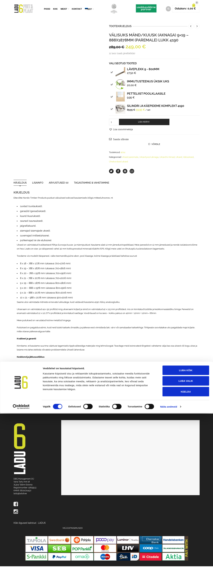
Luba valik (185, 540)
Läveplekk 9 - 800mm (143, 74)
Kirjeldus (20, 188)
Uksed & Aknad (167, 162)
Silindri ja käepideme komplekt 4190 (155, 111)
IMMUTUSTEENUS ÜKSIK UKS (148, 87)
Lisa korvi (143, 127)
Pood (47, 12)
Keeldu (186, 550)
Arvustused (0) (58, 188)
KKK (55, 12)
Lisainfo (37, 188)
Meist (64, 12)
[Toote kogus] (114, 127)
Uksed (179, 162)
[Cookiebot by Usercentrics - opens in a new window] (21, 565)
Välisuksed (188, 162)
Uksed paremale (130, 162)
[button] (121, 135)
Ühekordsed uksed (118, 167)
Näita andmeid (168, 565)
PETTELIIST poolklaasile (146, 99)
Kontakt (77, 12)
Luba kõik (186, 529)
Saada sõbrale (121, 145)
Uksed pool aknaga (148, 162)
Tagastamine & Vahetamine (91, 188)
